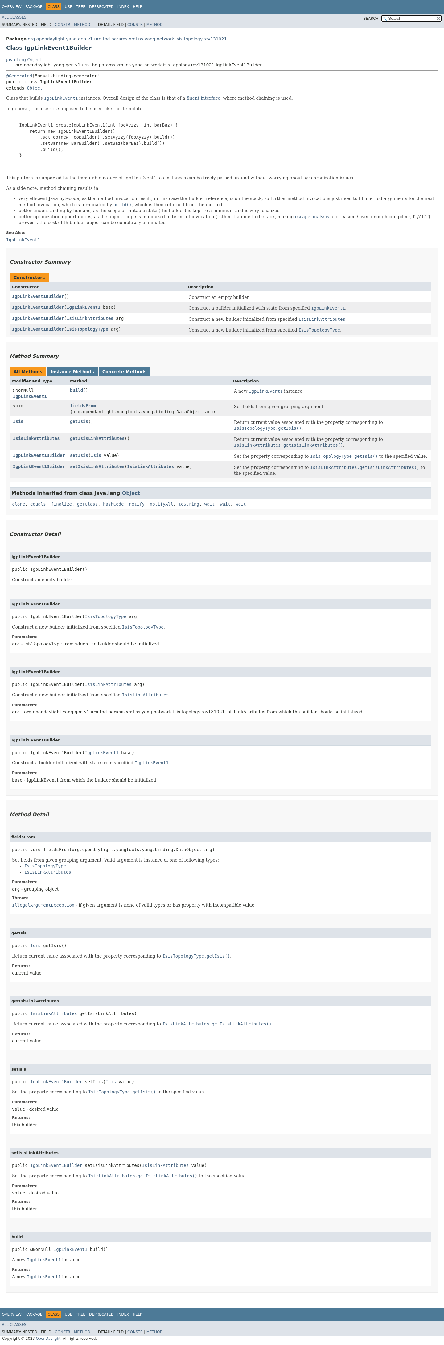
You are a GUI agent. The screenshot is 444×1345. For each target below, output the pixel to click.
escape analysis (312, 216)
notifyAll (161, 504)
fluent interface (203, 98)
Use (68, 7)
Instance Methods (72, 371)
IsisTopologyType (87, 329)
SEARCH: (372, 18)
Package (33, 7)
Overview (12, 7)
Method (82, 25)
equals (38, 504)
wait (209, 504)
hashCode (113, 504)
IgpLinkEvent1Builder (38, 296)
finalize (61, 504)
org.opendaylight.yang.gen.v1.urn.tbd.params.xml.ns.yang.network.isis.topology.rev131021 (127, 38)
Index (123, 7)
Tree (80, 7)
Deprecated (101, 7)
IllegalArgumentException (43, 905)
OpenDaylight (48, 1338)
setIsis (79, 455)
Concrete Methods (124, 371)
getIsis (79, 421)
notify (137, 504)
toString (189, 504)
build (76, 390)
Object (35, 88)
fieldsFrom (83, 405)
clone (18, 504)
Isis (18, 421)
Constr (62, 25)
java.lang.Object (23, 59)
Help (137, 7)
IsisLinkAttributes (90, 318)
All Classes (14, 17)
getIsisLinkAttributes (97, 438)
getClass (87, 504)
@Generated (19, 75)
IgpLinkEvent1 (84, 307)
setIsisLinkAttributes (97, 466)
